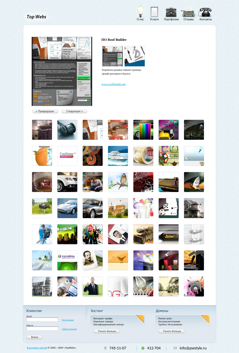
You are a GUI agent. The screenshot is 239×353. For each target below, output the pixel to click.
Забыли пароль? (69, 329)
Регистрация (68, 320)
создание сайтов (37, 347)
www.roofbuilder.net (114, 84)
